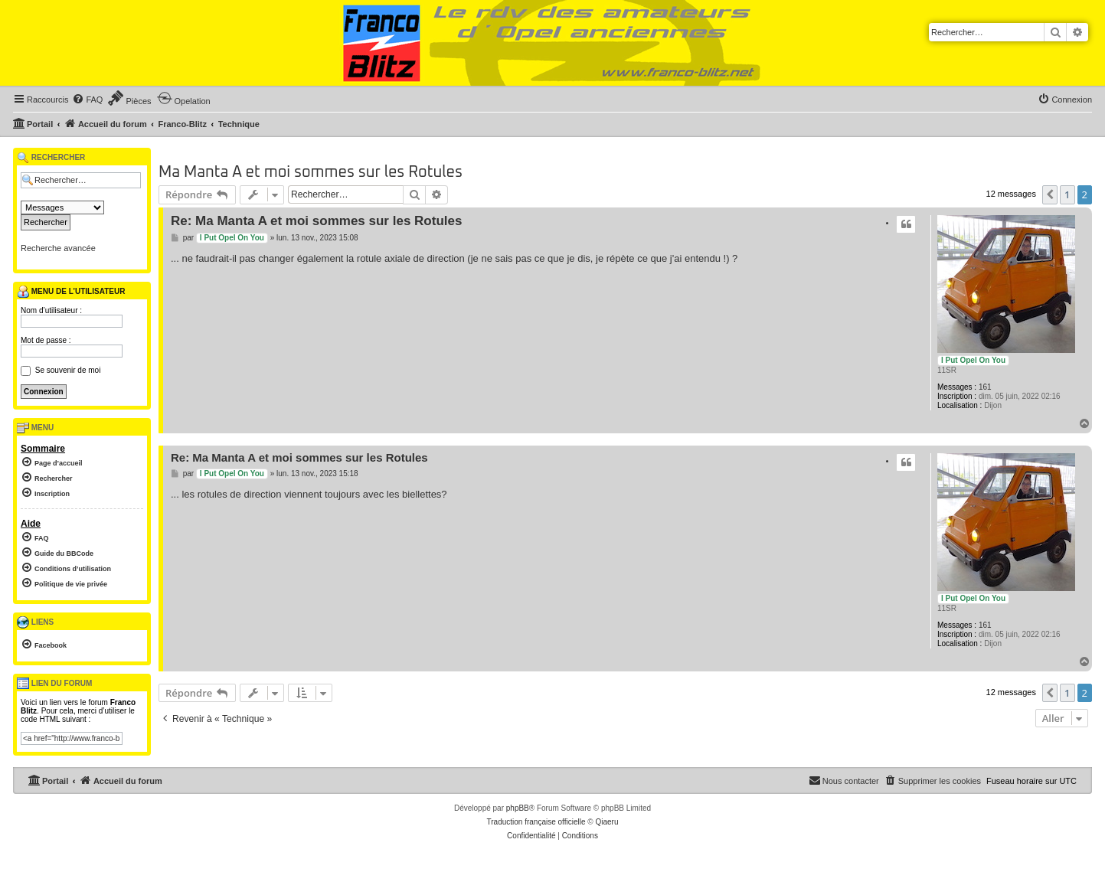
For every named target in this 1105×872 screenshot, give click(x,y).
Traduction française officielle (536, 822)
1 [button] (1067, 194)
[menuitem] (87, 99)
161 (985, 387)
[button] (1050, 194)
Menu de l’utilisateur (71, 292)
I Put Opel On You (973, 360)
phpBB (517, 808)
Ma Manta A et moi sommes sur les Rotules (311, 172)
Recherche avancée (58, 248)
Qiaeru (606, 822)
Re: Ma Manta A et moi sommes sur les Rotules (316, 221)
